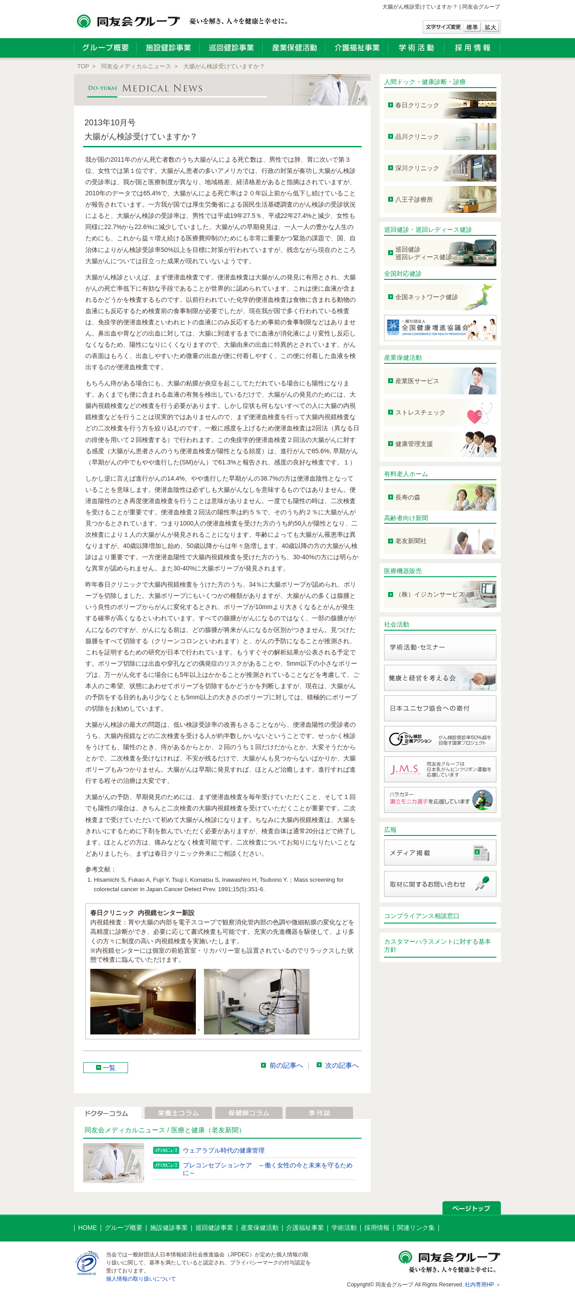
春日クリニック (417, 105)
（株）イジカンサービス (429, 594)
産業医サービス (417, 380)
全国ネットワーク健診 (426, 296)
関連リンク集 (416, 1227)
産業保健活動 (403, 357)
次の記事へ (342, 1065)
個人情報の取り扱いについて (141, 1279)
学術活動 (344, 1227)
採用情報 (376, 1227)
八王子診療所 (414, 199)
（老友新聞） (225, 1130)
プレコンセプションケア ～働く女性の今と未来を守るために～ (268, 1169)
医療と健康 (188, 1130)
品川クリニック (417, 136)
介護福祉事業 (305, 1227)
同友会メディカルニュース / (127, 1130)
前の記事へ (286, 1065)
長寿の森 (407, 497)
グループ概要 (123, 1227)
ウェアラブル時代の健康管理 (224, 1150)
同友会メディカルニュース (136, 66)
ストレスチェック (420, 412)
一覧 (109, 1067)
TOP (83, 66)
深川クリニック (417, 168)
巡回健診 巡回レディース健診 (423, 253)
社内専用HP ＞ (483, 1284)
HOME (87, 1227)
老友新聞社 (411, 540)
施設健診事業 (169, 1227)
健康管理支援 (414, 443)
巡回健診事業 (214, 1227)
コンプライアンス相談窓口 (422, 915)
